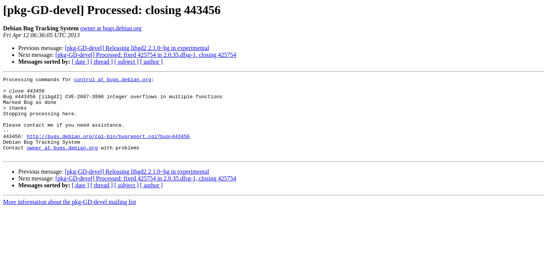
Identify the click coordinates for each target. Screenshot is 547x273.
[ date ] (80, 61)
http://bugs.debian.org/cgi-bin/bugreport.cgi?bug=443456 (108, 148)
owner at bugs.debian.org (110, 28)
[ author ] (151, 61)
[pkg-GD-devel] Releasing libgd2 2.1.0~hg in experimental (137, 48)
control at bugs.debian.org (112, 80)
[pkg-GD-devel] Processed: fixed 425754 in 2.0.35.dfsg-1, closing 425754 (145, 55)
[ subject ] (126, 61)
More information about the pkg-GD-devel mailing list (69, 218)
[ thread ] (101, 61)
